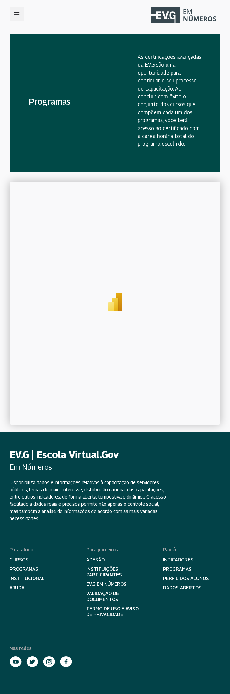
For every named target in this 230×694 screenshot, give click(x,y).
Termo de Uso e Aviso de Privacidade (112, 611)
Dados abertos (182, 588)
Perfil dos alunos (186, 578)
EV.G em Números (106, 584)
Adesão (95, 560)
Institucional (27, 578)
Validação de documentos (102, 596)
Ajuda (17, 588)
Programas (24, 569)
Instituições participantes (104, 572)
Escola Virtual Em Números (185, 15)
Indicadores (178, 560)
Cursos (19, 560)
